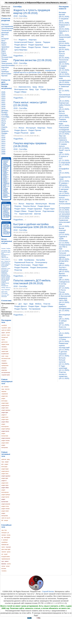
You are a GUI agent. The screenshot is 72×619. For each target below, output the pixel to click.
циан (32, 133)
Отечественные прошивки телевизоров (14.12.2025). (64, 215)
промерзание (5, 365)
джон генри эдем (6, 549)
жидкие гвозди (5, 344)
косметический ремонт (24, 42)
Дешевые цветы (5, 275)
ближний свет (5, 544)
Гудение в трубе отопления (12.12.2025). (64, 240)
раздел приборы (6, 429)
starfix (9, 328)
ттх (15, 214)
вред (8, 459)
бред (35, 87)
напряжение (5, 393)
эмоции (6, 520)
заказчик (4, 551)
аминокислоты (25, 87)
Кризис (3, 259)
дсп (20, 304)
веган (41, 87)
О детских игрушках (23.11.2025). (64, 354)
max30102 (4, 325)
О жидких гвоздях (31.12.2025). (64, 68)
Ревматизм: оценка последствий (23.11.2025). (64, 346)
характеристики (25, 214)
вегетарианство (21, 89)
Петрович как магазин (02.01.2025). (64, 47)
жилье (21, 128)
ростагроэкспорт (6, 372)
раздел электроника (38, 267)
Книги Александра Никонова (4, 293)
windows (6, 386)
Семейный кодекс (6, 252)
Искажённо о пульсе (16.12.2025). (64, 197)
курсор (8, 551)
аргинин (8, 332)
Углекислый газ (5, 262)
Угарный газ (7, 261)
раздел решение (6, 438)
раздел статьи (5, 506)
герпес (3, 339)
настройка (40, 260)
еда (37, 89)
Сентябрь (23, 16)
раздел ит (4, 415)
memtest (4, 535)
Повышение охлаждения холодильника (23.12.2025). (65, 131)
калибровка (29, 260)
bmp (5, 530)
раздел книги (5, 417)
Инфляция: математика (4, 273)
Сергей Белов (48, 591)
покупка (17, 206)
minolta (8, 535)
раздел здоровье (6, 410)
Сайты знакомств (5, 264)
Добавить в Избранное (26, 3)
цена (53, 47)
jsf (8, 532)
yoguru (3, 332)
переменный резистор (23, 262)
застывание (5, 349)
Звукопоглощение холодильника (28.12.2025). (65, 79)
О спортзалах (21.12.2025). (64, 164)
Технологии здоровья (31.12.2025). (64, 62)
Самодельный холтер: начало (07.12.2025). (64, 285)
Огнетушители (5, 280)
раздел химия (5, 443)
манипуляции (41, 204)
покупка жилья (29, 206)
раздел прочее (5, 431)
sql (2, 537)
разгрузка (4, 368)
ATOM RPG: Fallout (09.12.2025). (64, 263)
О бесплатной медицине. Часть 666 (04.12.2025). (64, 299)
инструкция (31, 128)
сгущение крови (6, 375)
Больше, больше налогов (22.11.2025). (64, 361)
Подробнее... (19, 56)
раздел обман (5, 422)
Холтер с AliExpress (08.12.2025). (64, 269)
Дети (2, 253)
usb (2, 386)
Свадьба (3, 281)
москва (52, 204)
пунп (3, 561)
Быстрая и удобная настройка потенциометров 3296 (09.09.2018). (34, 226)
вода (3, 389)
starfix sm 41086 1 (6, 330)
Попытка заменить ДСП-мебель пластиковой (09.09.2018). (32, 282)
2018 (16, 16)
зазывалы (4, 346)
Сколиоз (3, 248)
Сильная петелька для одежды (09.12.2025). (64, 256)
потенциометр (41, 262)
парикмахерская (6, 559)
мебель (38, 304)
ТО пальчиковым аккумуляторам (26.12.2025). (64, 97)
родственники (48, 211)
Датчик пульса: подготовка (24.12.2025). (64, 114)
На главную (10, 3)
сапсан (3, 566)
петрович (4, 360)
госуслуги (8, 547)
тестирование (34, 309)
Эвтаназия (4, 296)
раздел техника (5, 440)
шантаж (37, 214)
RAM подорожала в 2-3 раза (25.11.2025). (65, 338)
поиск (49, 128)
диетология (4, 342)
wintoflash (5, 540)
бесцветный (5, 337)
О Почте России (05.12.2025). (64, 292)
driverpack (4, 532)
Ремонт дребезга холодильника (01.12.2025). (65, 307)
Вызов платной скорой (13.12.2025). (64, 231)
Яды (9, 250)
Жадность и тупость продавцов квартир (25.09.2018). (31, 11)
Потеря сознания (5, 276)
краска (38, 42)
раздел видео (5, 403)
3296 (21, 260)
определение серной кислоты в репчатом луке (35, 71)
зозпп (3, 356)
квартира (4, 391)
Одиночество (4, 257)
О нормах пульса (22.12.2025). (64, 146)
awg (3, 530)
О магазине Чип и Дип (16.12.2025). (64, 191)
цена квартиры (20, 50)
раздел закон (5, 407)
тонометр (4, 571)
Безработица (4, 271)
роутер (9, 563)
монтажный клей (6, 358)
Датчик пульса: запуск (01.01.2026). (64, 55)
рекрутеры (4, 370)
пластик (46, 304)
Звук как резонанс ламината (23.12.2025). (64, 139)
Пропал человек (5, 278)
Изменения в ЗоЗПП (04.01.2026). (64, 27)
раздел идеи (5, 412)
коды (3, 461)
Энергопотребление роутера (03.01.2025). (65, 40)
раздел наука (5, 419)
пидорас (46, 42)
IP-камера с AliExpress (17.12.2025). (64, 185)
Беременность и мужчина (5, 255)
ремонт (46, 47)
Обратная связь (43, 3)
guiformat (4, 459)
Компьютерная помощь (5, 283)
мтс (2, 554)
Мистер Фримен (5, 279)
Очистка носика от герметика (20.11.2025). (64, 375)
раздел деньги (5, 405)
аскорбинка (5, 542)
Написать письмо (58, 3)
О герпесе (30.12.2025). (64, 73)
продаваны (4, 363)
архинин (4, 335)
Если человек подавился (4, 266)
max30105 (4, 328)
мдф (31, 304)
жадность (23, 40)
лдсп (25, 304)
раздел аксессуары (22, 265)
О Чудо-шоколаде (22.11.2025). (64, 368)
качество (7, 389)
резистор (18, 270)
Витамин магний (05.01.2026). (64, 14)
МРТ (8, 295)
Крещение (4, 268)
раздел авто (5, 396)
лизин (6, 356)
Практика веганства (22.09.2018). (32, 60)
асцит (8, 335)
